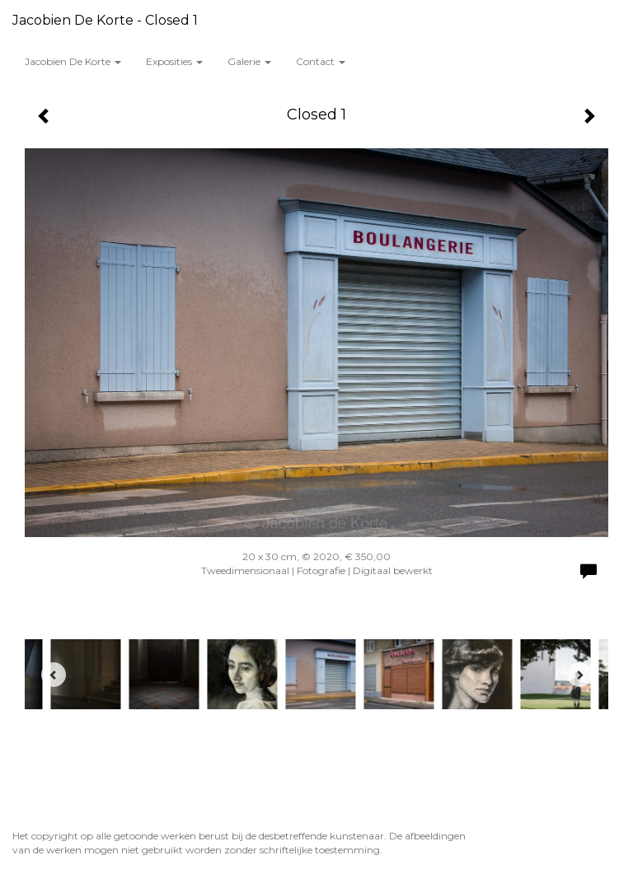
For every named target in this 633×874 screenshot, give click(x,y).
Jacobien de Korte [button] (73, 61)
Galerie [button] (249, 61)
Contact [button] (320, 61)
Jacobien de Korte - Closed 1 (105, 20)
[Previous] (53, 674)
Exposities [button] (174, 61)
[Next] (579, 674)
